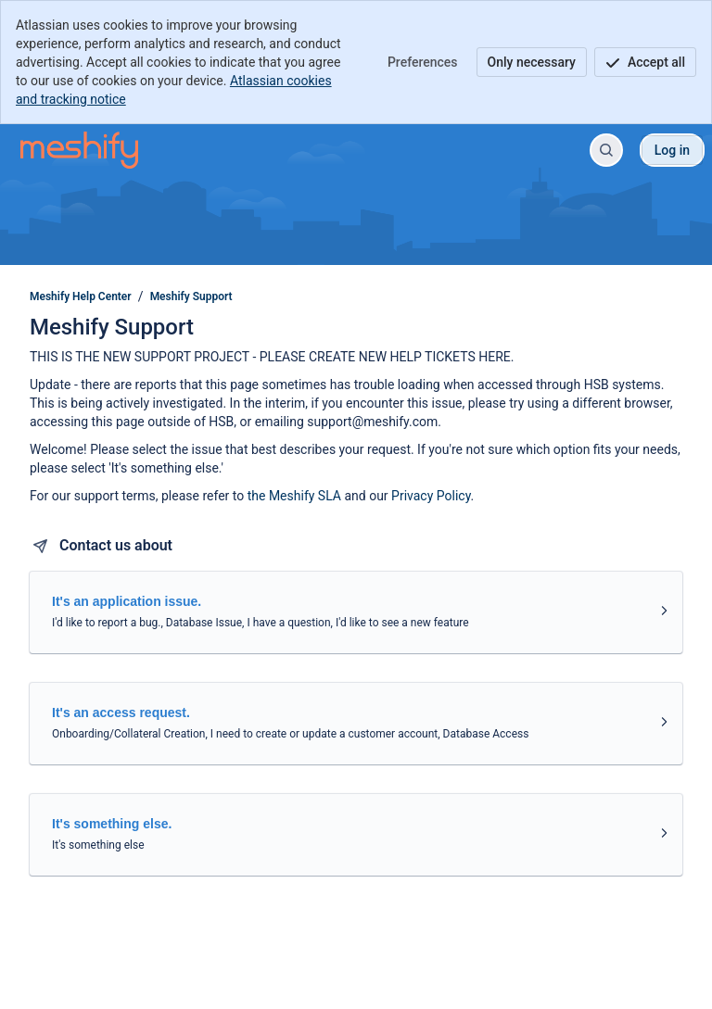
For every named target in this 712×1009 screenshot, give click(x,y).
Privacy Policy (430, 495)
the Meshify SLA (294, 495)
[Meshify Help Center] (79, 150)
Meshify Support (191, 296)
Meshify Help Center (81, 296)
